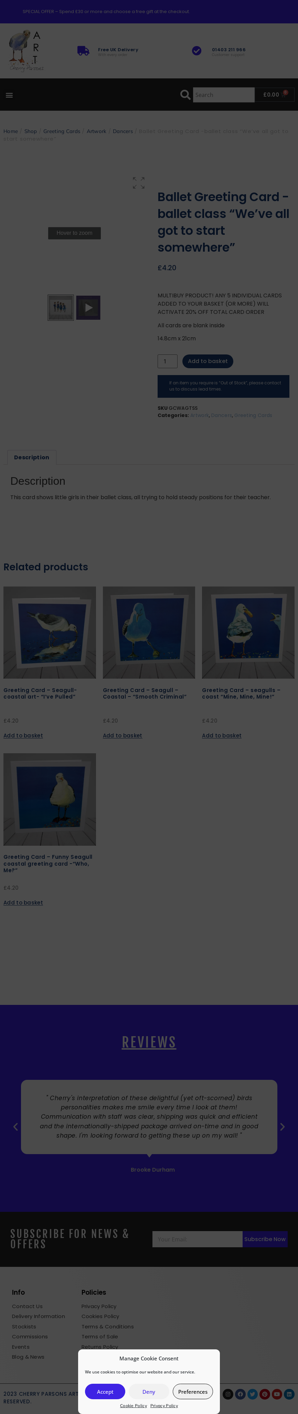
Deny (148, 1391)
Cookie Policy (133, 1405)
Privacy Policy (164, 1405)
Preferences (192, 1391)
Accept (105, 1391)
